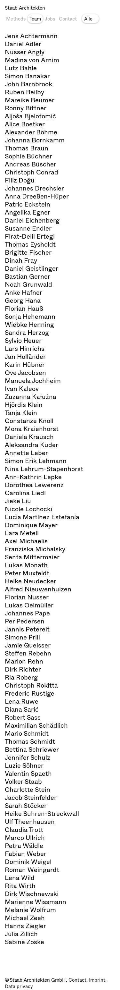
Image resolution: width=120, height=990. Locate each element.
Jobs (50, 18)
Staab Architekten (25, 8)
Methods (16, 18)
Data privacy (19, 986)
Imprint (97, 980)
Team (35, 18)
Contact (68, 18)
